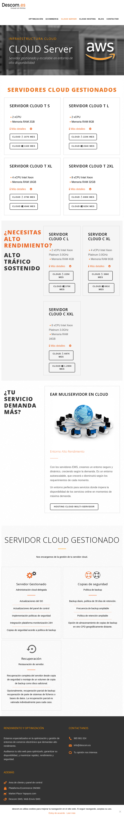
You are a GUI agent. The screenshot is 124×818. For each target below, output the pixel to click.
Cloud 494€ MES (23, 206)
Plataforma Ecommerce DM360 (24, 788)
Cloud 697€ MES (61, 355)
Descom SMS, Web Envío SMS (24, 799)
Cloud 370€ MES (62, 288)
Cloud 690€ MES (83, 197)
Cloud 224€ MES (83, 137)
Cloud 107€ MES (23, 137)
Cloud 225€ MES (61, 275)
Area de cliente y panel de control (25, 782)
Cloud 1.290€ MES (62, 367)
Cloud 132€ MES (23, 146)
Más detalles (21, 128)
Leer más (71, 813)
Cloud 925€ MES (83, 206)
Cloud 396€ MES (100, 275)
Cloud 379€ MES (23, 197)
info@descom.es (82, 745)
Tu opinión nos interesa (85, 752)
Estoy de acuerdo (57, 813)
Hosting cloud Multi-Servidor (74, 506)
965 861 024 (80, 738)
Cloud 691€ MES (101, 288)
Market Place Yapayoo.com (22, 793)
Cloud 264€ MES (83, 146)
